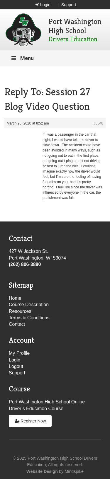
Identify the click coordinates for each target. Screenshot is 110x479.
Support (68, 4)
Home (15, 298)
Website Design (42, 471)
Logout (16, 366)
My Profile (19, 353)
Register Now (30, 421)
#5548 (98, 123)
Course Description (29, 304)
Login (42, 4)
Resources (20, 311)
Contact (17, 324)
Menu (22, 58)
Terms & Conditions (29, 317)
